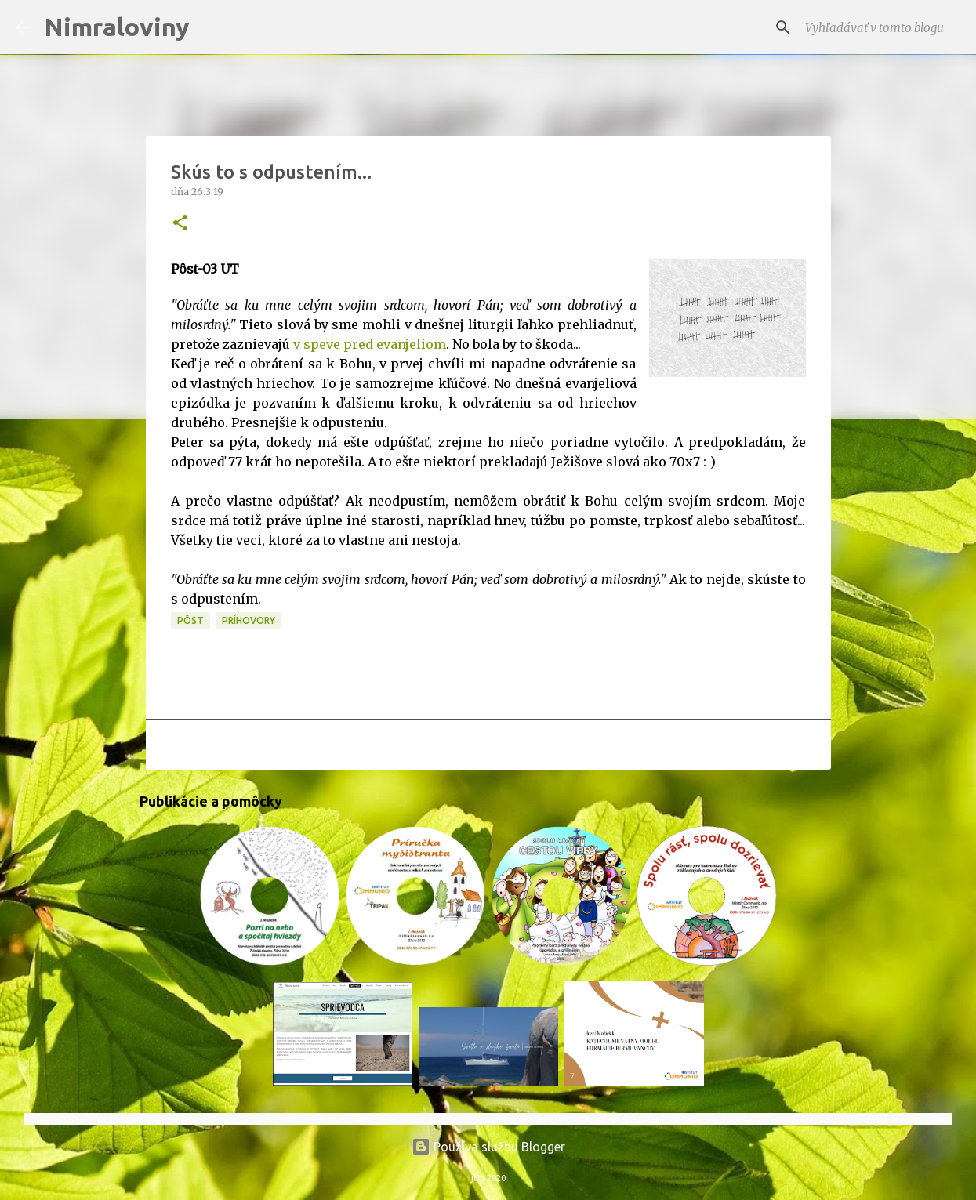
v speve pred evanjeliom (369, 344)
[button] (180, 223)
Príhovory (248, 620)
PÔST (190, 620)
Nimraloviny (117, 27)
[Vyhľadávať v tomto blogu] (881, 27)
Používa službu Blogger (488, 1147)
